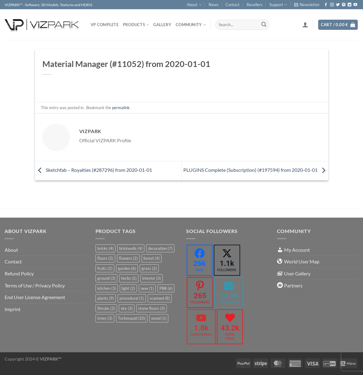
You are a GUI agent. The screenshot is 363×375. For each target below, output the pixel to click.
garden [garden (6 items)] (127, 268)
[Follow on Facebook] (326, 5)
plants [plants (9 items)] (105, 298)
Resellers (255, 4)
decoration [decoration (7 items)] (160, 248)
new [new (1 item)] (147, 288)
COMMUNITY (191, 25)
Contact (232, 4)
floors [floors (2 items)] (105, 258)
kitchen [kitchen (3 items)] (106, 288)
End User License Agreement (35, 297)
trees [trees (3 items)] (104, 318)
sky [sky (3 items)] (127, 308)
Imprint (13, 309)
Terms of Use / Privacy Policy (35, 285)
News (214, 4)
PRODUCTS (136, 25)
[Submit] (264, 25)
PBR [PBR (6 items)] (166, 288)
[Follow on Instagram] (332, 5)
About (194, 5)
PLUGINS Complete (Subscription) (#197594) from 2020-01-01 (255, 170)
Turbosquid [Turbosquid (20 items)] (132, 318)
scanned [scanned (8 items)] (160, 298)
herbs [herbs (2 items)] (129, 278)
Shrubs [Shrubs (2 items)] (106, 308)
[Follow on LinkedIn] (349, 5)
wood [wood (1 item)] (158, 318)
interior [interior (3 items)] (151, 278)
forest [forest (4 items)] (151, 258)
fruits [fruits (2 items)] (104, 268)
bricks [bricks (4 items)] (105, 248)
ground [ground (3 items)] (106, 278)
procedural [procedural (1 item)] (131, 298)
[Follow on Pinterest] (343, 5)
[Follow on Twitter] (338, 5)
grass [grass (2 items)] (149, 268)
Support (278, 5)
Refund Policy (19, 273)
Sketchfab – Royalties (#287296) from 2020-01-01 (93, 170)
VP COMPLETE (105, 24)
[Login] (305, 24)
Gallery (162, 24)
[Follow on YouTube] (355, 5)
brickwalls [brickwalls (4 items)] (130, 248)
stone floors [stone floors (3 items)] (151, 308)
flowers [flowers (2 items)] (128, 258)
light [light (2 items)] (128, 288)
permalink (121, 107)
